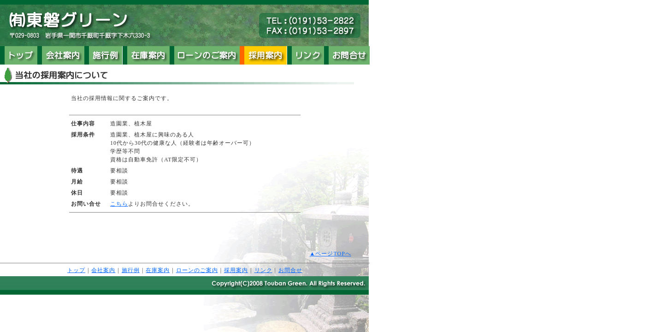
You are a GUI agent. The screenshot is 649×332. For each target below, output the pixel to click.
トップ (76, 270)
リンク (263, 270)
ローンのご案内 (197, 270)
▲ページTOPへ (330, 253)
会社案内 (103, 270)
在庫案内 (158, 270)
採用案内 (236, 270)
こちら (119, 204)
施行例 (131, 270)
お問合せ (290, 270)
